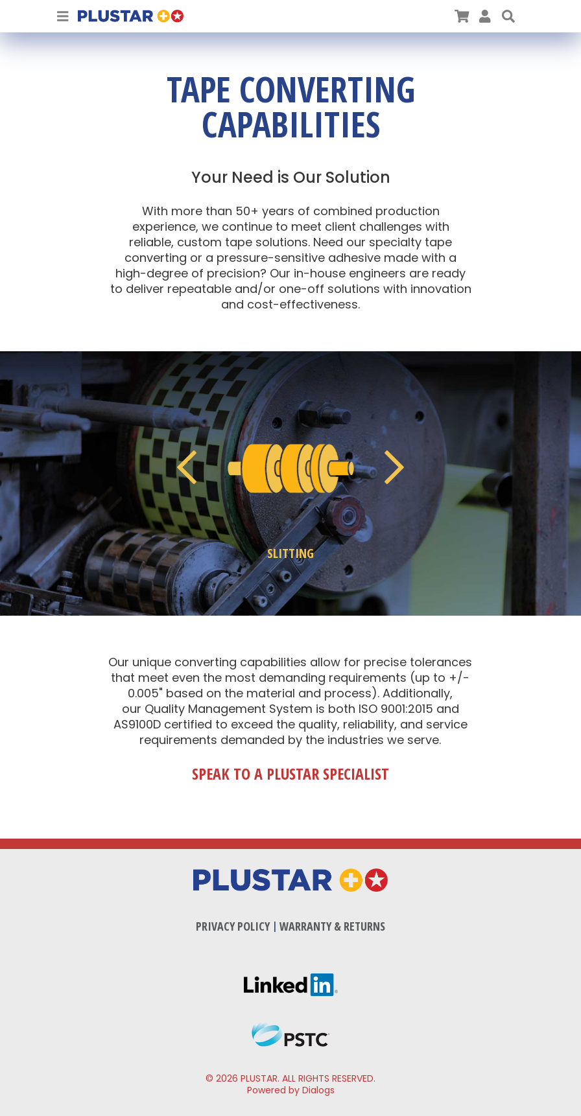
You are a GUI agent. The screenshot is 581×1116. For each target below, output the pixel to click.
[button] (508, 16)
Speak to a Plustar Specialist (290, 773)
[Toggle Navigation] (63, 16)
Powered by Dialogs (291, 1090)
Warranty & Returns (332, 926)
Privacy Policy (233, 926)
